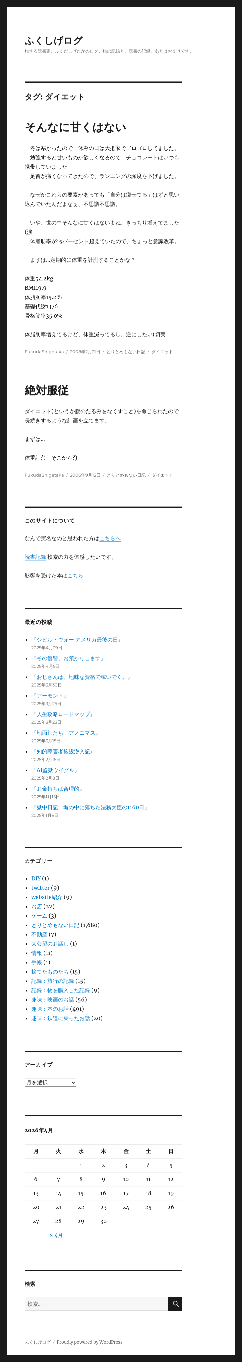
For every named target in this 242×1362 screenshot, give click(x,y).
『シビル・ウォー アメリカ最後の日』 (77, 639)
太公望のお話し (50, 943)
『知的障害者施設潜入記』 (63, 751)
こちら (75, 575)
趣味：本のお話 (50, 1008)
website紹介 (46, 897)
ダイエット (162, 351)
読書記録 (35, 556)
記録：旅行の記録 (52, 981)
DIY (36, 878)
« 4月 (56, 1235)
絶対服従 (47, 390)
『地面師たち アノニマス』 (66, 732)
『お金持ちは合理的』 (58, 788)
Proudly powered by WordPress (90, 1342)
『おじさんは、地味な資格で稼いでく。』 (82, 677)
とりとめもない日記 (125, 351)
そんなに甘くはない (75, 127)
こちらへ (110, 538)
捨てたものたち (50, 971)
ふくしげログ (54, 40)
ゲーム (39, 915)
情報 (36, 953)
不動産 (39, 934)
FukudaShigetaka (44, 351)
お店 (36, 906)
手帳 (36, 962)
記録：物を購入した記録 (60, 990)
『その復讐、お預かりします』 (68, 658)
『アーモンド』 (50, 695)
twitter (40, 887)
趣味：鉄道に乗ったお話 (60, 1018)
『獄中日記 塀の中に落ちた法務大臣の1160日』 (90, 807)
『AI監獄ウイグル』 (55, 770)
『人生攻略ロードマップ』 (63, 714)
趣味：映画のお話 (52, 999)
